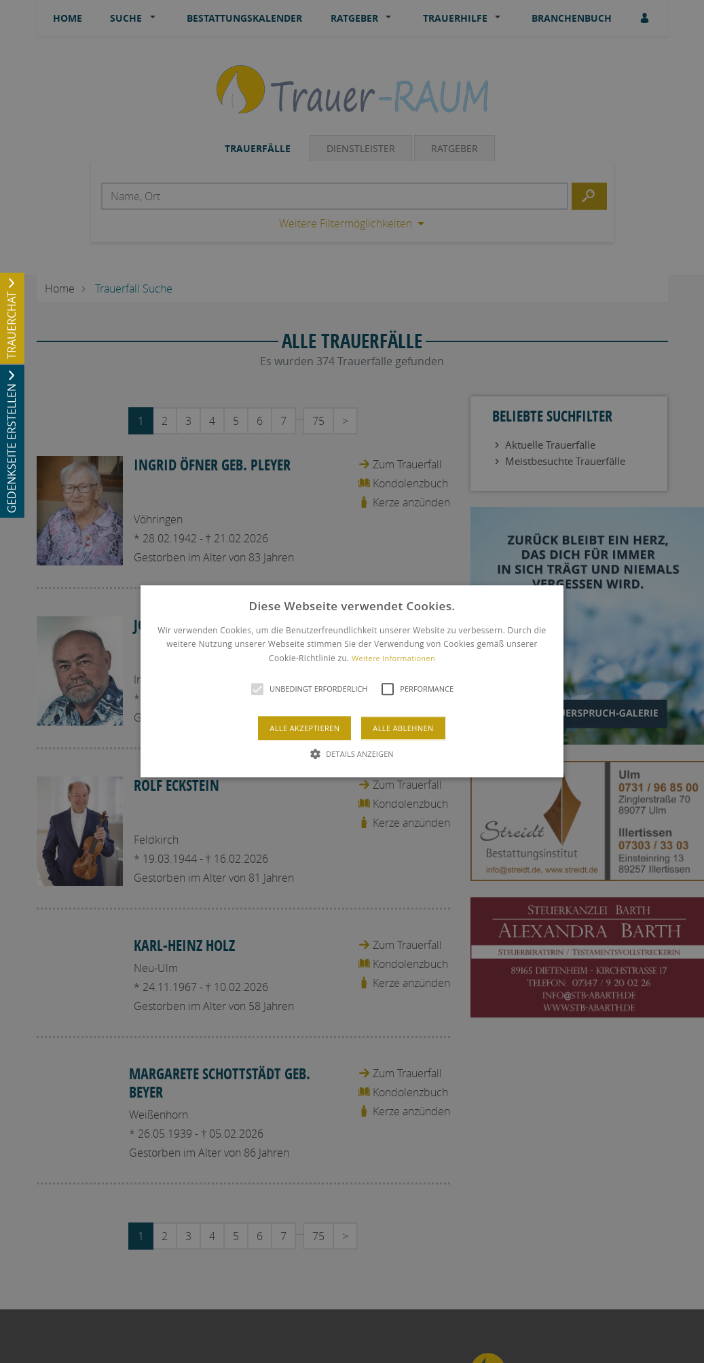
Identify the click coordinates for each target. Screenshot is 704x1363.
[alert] (352, 681)
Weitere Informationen (393, 658)
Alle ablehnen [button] (403, 729)
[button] (352, 681)
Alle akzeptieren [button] (304, 729)
